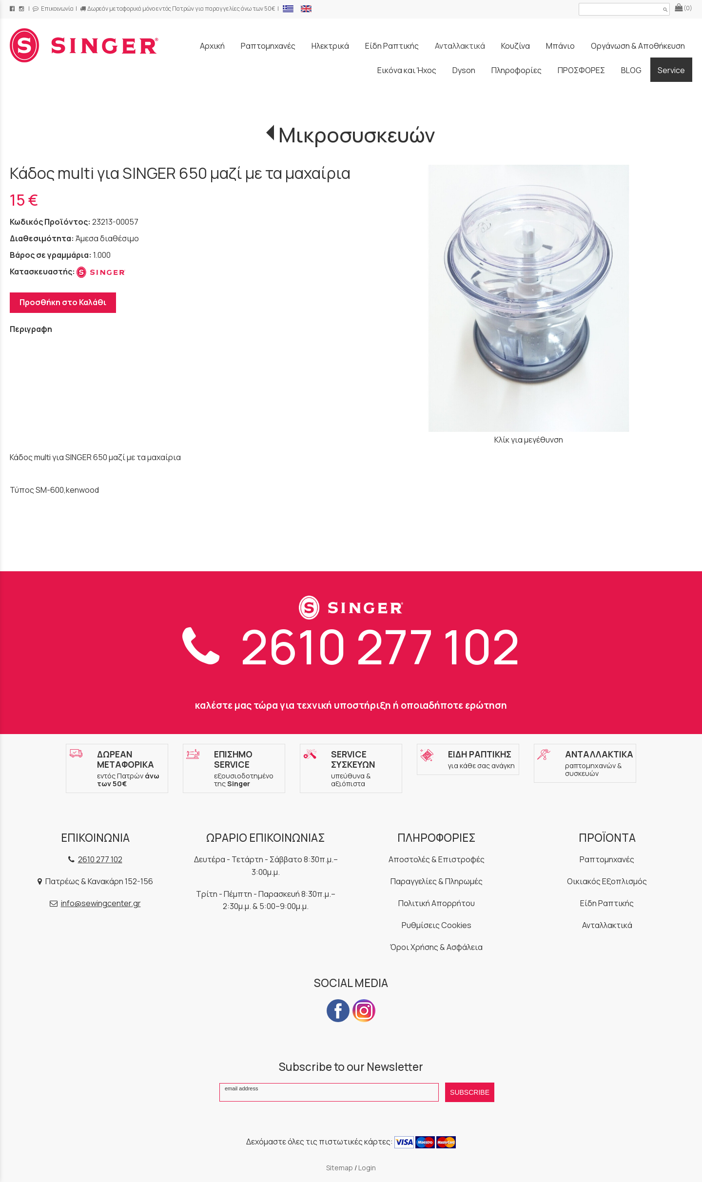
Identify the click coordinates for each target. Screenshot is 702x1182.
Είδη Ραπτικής (607, 903)
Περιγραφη (31, 329)
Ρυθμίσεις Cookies (436, 925)
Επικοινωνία (53, 8)
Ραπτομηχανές (607, 859)
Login (367, 1167)
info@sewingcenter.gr (101, 903)
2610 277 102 (351, 646)
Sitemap (339, 1167)
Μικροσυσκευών (356, 134)
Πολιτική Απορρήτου (436, 903)
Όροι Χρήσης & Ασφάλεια (436, 947)
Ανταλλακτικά (607, 925)
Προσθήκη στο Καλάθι (63, 302)
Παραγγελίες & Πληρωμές (436, 881)
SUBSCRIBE (469, 1092)
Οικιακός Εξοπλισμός (607, 881)
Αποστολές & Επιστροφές (437, 859)
